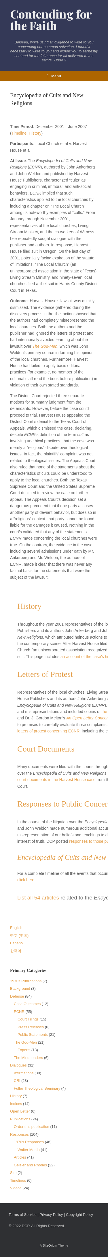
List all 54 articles (38, 898)
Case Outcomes (27, 1004)
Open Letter (20, 1111)
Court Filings (28, 1019)
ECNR (19, 1011)
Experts (24, 1050)
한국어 (15, 951)
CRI (17, 1080)
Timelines (18, 1180)
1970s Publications (25, 981)
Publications (20, 1119)
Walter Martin (29, 1150)
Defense (17, 996)
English (16, 928)
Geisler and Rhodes (30, 1165)
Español (17, 943)
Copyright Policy (79, 1214)
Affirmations (23, 1073)
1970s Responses (29, 1142)
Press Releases (31, 1027)
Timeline (19, 133)
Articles (20, 1157)
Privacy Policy (51, 1214)
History (35, 133)
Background (20, 988)
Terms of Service (23, 1214)
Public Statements (33, 1034)
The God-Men (45, 346)
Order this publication (31, 1126)
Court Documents (45, 748)
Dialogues (18, 1065)
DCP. (26, 1226)
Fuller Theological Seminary (37, 1088)
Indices (16, 1104)
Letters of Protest (45, 674)
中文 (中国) (19, 935)
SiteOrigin (50, 1245)
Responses (19, 1134)
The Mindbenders (28, 1058)
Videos (16, 1188)
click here (25, 879)
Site (13, 1172)
